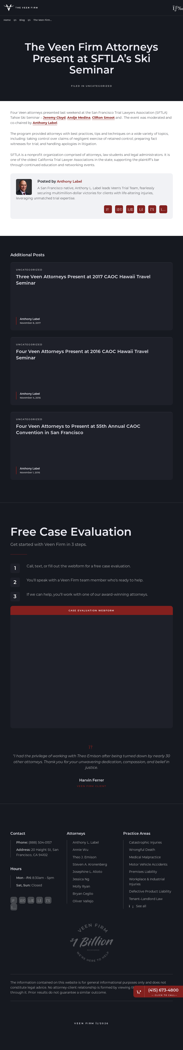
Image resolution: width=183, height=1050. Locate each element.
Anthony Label (45, 123)
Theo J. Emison (84, 857)
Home (7, 20)
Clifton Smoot (103, 117)
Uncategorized (99, 85)
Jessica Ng (81, 879)
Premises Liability (143, 871)
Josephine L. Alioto (87, 871)
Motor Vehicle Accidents (148, 864)
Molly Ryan (81, 886)
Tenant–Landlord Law (145, 899)
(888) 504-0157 (34, 842)
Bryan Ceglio (83, 893)
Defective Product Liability (150, 891)
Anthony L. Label (86, 842)
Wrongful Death (142, 849)
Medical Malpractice (145, 857)
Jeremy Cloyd (54, 117)
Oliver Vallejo (83, 901)
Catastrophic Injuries (145, 842)
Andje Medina (78, 117)
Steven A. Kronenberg (90, 864)
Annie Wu (80, 849)
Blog (22, 20)
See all (137, 906)
